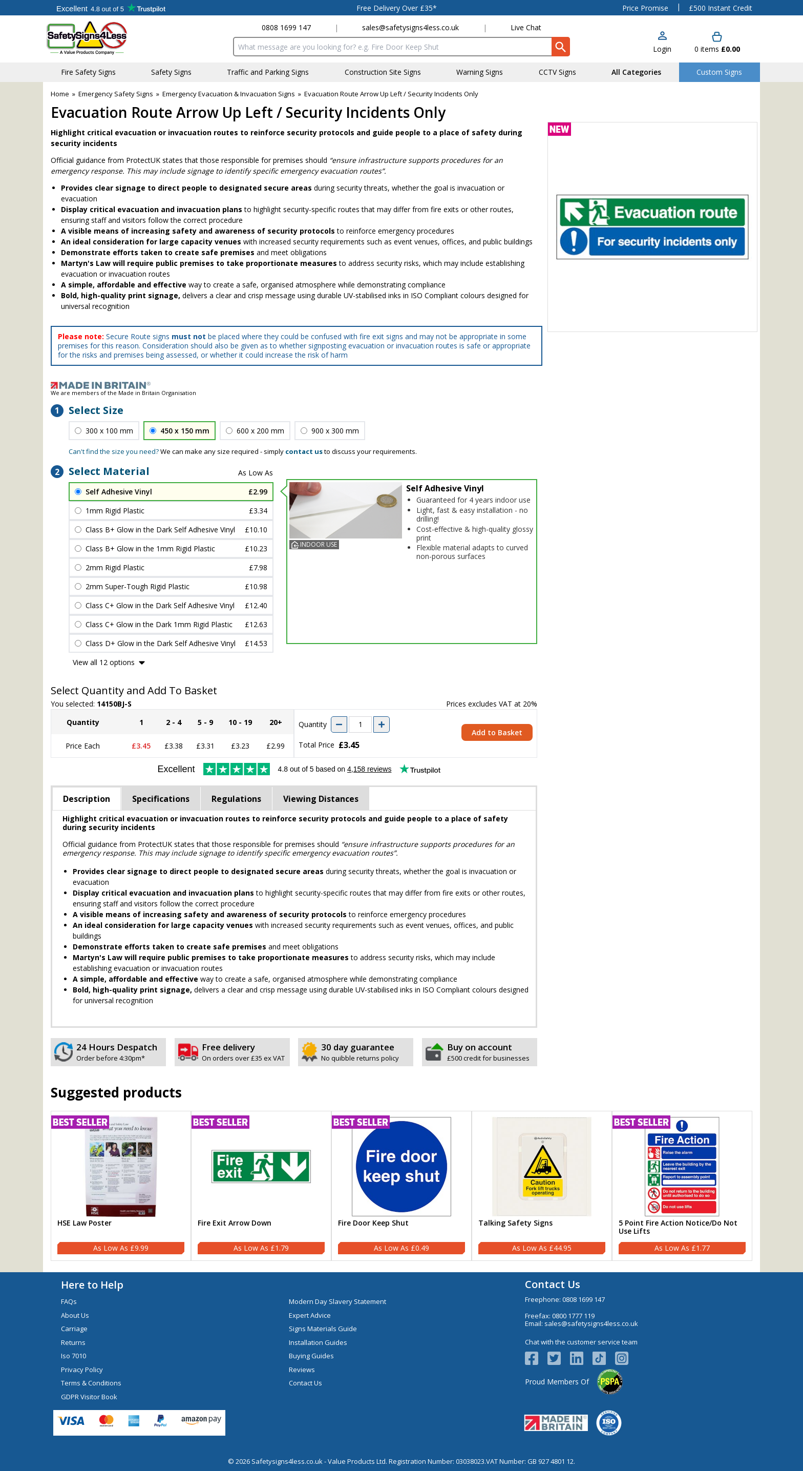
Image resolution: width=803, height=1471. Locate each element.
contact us (304, 451)
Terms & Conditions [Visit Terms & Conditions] (91, 1382)
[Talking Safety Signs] (542, 1186)
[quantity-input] (360, 724)
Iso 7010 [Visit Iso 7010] (73, 1355)
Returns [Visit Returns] (73, 1342)
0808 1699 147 (286, 27)
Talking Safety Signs (515, 1223)
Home (60, 93)
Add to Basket (497, 732)
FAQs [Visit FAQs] (69, 1301)
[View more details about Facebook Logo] (536, 1358)
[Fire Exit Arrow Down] (261, 1186)
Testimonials (111, 8)
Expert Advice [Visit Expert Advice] (310, 1315)
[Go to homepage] (106, 37)
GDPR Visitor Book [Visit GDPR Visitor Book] (89, 1396)
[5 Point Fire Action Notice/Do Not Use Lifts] (682, 1186)
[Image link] (401, 385)
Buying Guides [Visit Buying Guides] (311, 1355)
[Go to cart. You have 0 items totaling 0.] (717, 42)
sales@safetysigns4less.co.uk (410, 27)
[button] (662, 42)
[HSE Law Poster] (121, 1186)
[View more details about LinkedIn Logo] (581, 1358)
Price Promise (645, 8)
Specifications (160, 798)
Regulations (236, 798)
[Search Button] (561, 46)
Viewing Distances (320, 798)
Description (86, 798)
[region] (121, 1166)
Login (662, 49)
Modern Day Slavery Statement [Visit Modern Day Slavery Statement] (337, 1301)
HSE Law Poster (84, 1223)
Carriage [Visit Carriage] (74, 1328)
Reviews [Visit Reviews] (302, 1369)
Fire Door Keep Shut (373, 1223)
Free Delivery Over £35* (396, 8)
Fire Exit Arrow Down (234, 1223)
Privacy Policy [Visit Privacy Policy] (82, 1369)
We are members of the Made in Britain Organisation (123, 393)
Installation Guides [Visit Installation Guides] (318, 1342)
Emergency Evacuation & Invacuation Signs (228, 93)
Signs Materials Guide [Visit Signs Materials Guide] (323, 1328)
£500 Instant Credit (720, 8)
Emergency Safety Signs (115, 93)
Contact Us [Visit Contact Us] (305, 1382)
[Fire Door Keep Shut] (401, 1186)
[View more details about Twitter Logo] (558, 1358)
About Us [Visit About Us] (75, 1315)
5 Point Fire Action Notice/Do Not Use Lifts (678, 1227)
